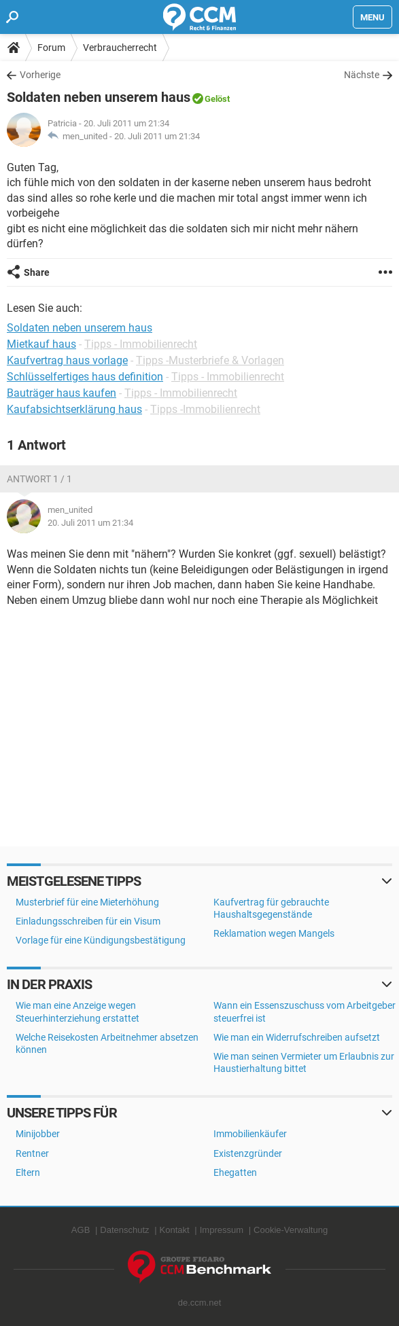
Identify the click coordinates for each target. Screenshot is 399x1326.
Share (37, 272)
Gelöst (217, 99)
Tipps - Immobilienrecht (140, 344)
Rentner (32, 1153)
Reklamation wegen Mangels (273, 933)
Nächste (361, 74)
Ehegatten (235, 1172)
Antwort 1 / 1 (39, 478)
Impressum (221, 1230)
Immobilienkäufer (250, 1133)
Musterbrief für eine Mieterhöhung (87, 902)
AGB (80, 1230)
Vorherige (40, 74)
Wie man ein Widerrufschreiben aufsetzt (296, 1037)
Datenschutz (124, 1230)
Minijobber (38, 1133)
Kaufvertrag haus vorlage (67, 360)
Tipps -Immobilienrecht (205, 409)
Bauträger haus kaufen (61, 393)
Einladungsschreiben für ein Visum (88, 921)
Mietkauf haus (41, 344)
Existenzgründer (247, 1153)
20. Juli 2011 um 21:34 (157, 136)
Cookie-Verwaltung (291, 1230)
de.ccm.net (200, 1302)
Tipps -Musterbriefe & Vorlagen (210, 360)
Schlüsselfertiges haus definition (85, 376)
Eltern (28, 1172)
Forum (51, 47)
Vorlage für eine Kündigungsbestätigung (101, 940)
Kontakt (175, 1230)
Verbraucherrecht (120, 47)
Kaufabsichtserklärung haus (74, 409)
